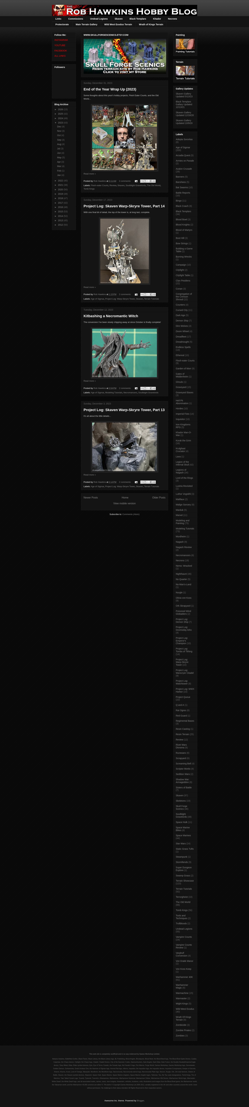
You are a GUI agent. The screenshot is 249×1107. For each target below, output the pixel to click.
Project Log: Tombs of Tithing (184, 650)
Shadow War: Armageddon (182, 780)
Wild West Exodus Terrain (118, 24)
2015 (61, 211)
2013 (61, 220)
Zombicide (181, 1025)
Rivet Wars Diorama (181, 746)
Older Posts (158, 497)
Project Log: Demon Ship (182, 620)
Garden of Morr (183, 368)
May (59, 157)
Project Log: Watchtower (182, 682)
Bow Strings (182, 243)
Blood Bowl (181, 219)
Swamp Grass (183, 875)
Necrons (172, 18)
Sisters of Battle (184, 787)
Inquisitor (180, 419)
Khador (157, 18)
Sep (59, 140)
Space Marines (183, 835)
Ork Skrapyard (183, 605)
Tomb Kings (89, 189)
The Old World (153, 185)
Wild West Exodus (185, 1009)
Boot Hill (180, 238)
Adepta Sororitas (184, 139)
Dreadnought (182, 342)
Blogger (140, 1100)
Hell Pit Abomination (182, 402)
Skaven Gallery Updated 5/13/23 (184, 95)
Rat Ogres (181, 710)
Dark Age (180, 315)
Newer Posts (91, 497)
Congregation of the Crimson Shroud (184, 297)
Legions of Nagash (181, 471)
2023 (61, 122)
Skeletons (181, 801)
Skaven (119, 18)
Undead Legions (99, 18)
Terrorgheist (182, 897)
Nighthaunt (181, 574)
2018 (61, 198)
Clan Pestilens (183, 280)
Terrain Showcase (185, 880)
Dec (59, 126)
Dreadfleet (181, 336)
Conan (179, 288)
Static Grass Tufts (185, 849)
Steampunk (181, 856)
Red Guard (181, 715)
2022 (61, 180)
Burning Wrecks (184, 256)
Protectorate (62, 24)
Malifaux (180, 499)
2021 (61, 185)
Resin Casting (183, 729)
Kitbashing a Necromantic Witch (111, 316)
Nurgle (179, 592)
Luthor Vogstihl (183, 494)
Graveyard (181, 387)
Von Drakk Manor (184, 961)
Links (58, 18)
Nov (59, 131)
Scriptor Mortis (183, 768)
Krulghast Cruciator (180, 450)
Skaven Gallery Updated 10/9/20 (184, 121)
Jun (59, 153)
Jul (59, 148)
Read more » (90, 174)
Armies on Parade (185, 160)
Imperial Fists (182, 414)
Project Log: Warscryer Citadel (185, 671)
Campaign (181, 264)
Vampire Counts (184, 937)
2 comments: (125, 181)
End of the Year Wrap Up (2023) (110, 89)
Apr (59, 162)
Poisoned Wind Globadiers (183, 612)
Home (125, 497)
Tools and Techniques (181, 917)
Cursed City (182, 310)
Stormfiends (182, 862)
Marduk (179, 510)
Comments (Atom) (130, 514)
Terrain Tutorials (151, 299)
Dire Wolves (182, 326)
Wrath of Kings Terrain (151, 24)
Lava (178, 456)
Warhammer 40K (184, 977)
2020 (61, 189)
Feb (59, 170)
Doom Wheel (182, 331)
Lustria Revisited (184, 486)
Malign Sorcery (183, 504)
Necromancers (130, 392)
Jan (59, 175)
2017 (61, 202)
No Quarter (181, 579)
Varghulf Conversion (181, 954)
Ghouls (179, 382)
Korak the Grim (183, 440)
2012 (61, 225)
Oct (59, 135)
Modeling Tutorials (113, 392)
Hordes (179, 408)
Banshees (181, 182)
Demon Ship (182, 320)
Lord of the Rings (184, 478)
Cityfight (180, 270)
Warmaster (181, 998)
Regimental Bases (185, 721)
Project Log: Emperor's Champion (182, 641)
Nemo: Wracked (184, 566)
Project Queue (183, 697)
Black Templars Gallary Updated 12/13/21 (184, 104)
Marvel (179, 515)
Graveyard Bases (184, 392)
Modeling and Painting (182, 522)
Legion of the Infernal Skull (182, 463)
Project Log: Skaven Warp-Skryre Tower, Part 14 (124, 206)
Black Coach (182, 206)
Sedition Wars (183, 774)
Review (113, 185)
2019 (61, 194)
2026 (61, 109)
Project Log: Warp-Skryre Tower (120, 299)
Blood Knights (183, 224)
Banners (180, 176)
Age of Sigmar (97, 299)
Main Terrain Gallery (86, 24)
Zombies (180, 1035)
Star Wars (181, 843)
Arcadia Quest (183, 155)
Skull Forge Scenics (181, 807)
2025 (61, 113)
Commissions (75, 18)
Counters (180, 304)
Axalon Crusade (184, 169)
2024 (61, 118)
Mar (59, 166)
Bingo (179, 200)
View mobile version (124, 503)
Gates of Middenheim (182, 375)
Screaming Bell (183, 763)
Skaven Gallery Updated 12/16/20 (185, 114)
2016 (61, 207)
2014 (61, 216)
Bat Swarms (182, 187)
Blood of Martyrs (184, 230)
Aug (59, 144)
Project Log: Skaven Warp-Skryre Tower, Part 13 (124, 410)
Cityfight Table (183, 275)
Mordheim (181, 536)
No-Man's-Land (183, 584)
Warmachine (182, 993)
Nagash (180, 542)
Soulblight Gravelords (136, 185)
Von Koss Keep (183, 969)
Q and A (180, 705)
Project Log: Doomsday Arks (184, 628)
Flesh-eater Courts (99, 185)
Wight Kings (182, 1003)
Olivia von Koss (183, 598)
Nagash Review (184, 547)
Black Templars (138, 18)
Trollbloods (181, 923)
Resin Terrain (182, 734)
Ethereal (180, 355)
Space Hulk (182, 822)
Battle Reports (183, 192)
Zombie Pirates (183, 1030)
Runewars (181, 753)
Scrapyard (181, 758)
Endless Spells (183, 347)
